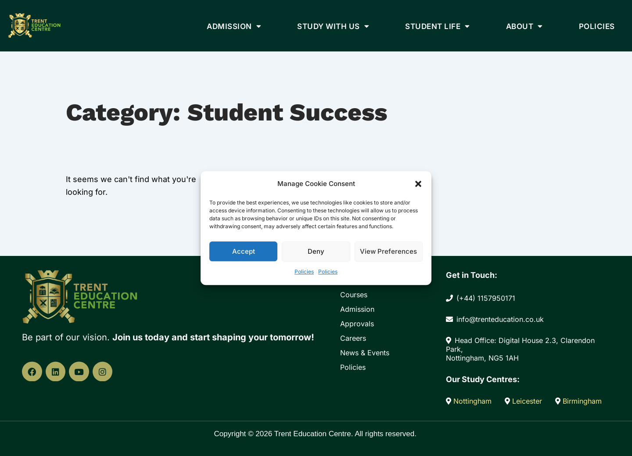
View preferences (388, 251)
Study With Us (333, 26)
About (524, 26)
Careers (353, 338)
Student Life (437, 26)
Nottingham (470, 401)
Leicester (524, 401)
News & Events (364, 352)
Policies (304, 272)
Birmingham (578, 401)
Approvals (357, 323)
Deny (316, 251)
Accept (243, 251)
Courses (353, 294)
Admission (234, 26)
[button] (418, 183)
